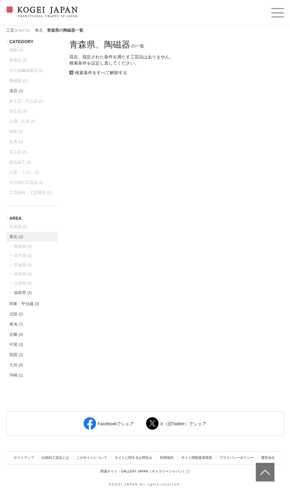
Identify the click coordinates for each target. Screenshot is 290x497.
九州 (16, 365)
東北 (39, 30)
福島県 (23, 292)
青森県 (23, 246)
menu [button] (277, 11)
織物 (16, 49)
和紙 (16, 131)
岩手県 (23, 255)
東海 (16, 324)
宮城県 (23, 265)
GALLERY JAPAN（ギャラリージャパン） (155, 471)
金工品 (18, 111)
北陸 (16, 314)
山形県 (23, 283)
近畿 (16, 334)
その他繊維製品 (26, 70)
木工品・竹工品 (26, 101)
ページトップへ (264, 467)
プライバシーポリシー (236, 457)
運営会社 (268, 457)
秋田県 (23, 274)
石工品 (18, 152)
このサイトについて (91, 457)
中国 (16, 344)
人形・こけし (24, 172)
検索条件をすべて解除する (101, 72)
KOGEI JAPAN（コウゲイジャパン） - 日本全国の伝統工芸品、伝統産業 (40, 16)
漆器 (16, 90)
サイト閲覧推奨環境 (196, 457)
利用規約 (167, 457)
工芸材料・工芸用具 (30, 192)
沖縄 (16, 375)
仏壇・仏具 (22, 121)
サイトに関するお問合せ (133, 457)
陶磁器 (18, 80)
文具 (16, 141)
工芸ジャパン (18, 30)
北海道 (18, 226)
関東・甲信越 (24, 303)
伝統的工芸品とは (55, 457)
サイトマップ (24, 457)
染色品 (18, 60)
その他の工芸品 (26, 182)
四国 (16, 354)
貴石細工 (20, 162)
